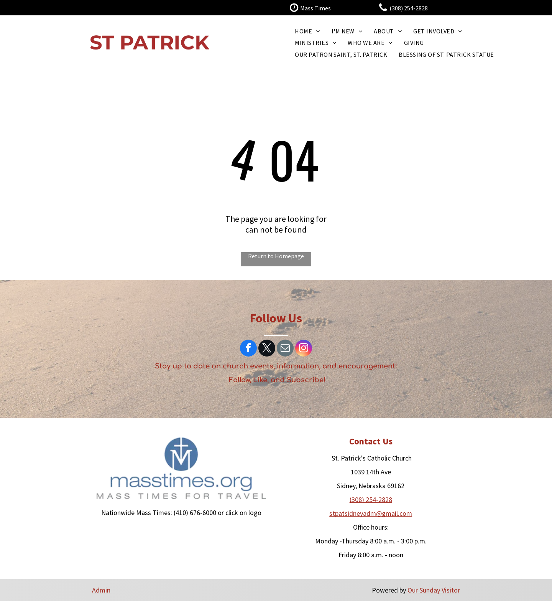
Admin (101, 590)
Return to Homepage (276, 256)
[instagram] (303, 349)
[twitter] (266, 349)
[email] (285, 349)
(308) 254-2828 (371, 499)
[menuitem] (307, 31)
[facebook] (248, 349)
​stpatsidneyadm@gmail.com (370, 513)
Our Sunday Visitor (433, 590)
